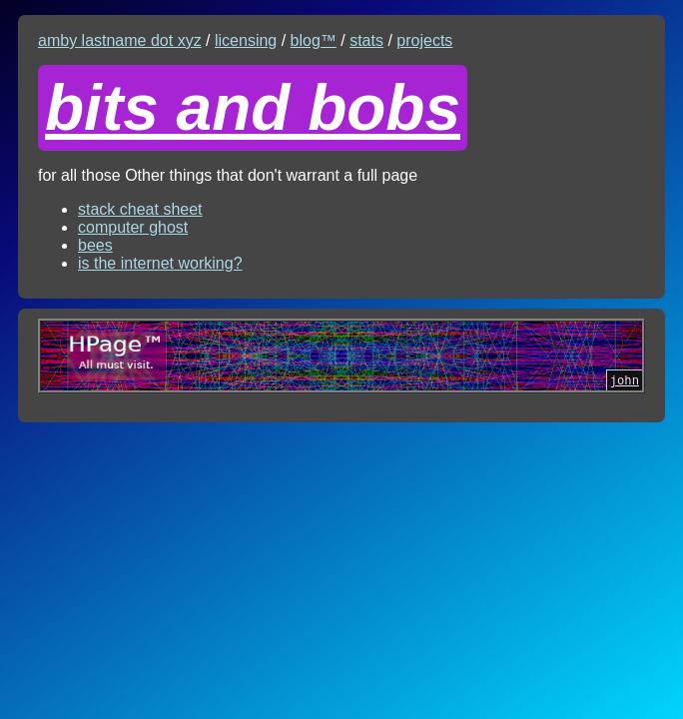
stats (366, 40)
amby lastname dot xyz (120, 40)
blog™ (314, 40)
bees (95, 245)
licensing (246, 40)
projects (424, 40)
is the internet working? (160, 263)
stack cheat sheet (140, 209)
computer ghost (133, 227)
